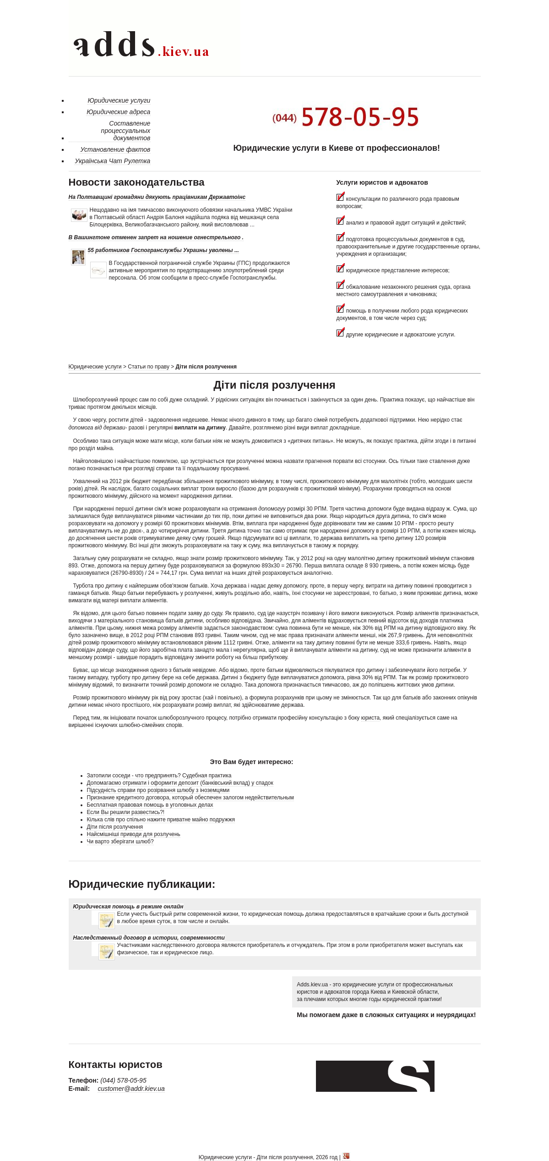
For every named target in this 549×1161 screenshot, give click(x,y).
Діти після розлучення (115, 827)
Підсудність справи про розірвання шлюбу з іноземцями (158, 790)
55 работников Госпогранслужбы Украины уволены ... (163, 250)
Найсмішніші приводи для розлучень (133, 834)
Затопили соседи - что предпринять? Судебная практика (159, 775)
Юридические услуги (95, 366)
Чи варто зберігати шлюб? (120, 841)
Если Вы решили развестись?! (126, 812)
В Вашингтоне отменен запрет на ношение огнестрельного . (156, 237)
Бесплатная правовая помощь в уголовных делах (150, 805)
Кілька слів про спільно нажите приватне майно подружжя (161, 819)
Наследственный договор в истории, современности (149, 938)
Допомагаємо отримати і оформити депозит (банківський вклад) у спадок (180, 783)
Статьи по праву (148, 366)
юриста (370, 718)
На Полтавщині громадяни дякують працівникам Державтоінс (157, 197)
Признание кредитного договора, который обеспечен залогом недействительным (190, 797)
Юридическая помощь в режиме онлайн (128, 906)
